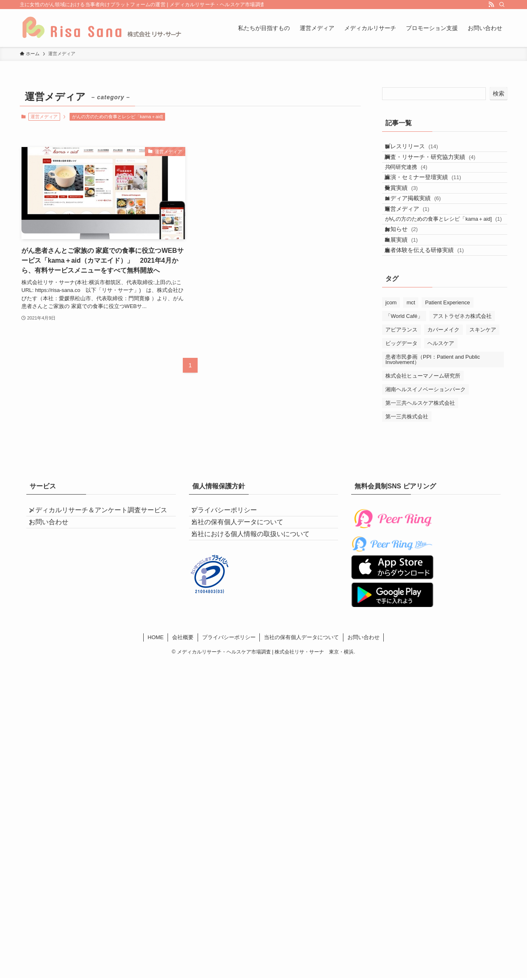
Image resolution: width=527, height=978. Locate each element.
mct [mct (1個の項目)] (410, 381)
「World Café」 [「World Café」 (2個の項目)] (404, 395)
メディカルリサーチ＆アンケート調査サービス (102, 597)
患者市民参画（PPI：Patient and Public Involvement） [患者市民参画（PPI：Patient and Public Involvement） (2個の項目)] (432, 438)
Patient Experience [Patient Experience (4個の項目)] (447, 381)
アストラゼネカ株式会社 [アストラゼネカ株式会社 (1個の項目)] (462, 395)
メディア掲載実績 (420, 234)
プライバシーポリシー (232, 592)
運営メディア (414, 251)
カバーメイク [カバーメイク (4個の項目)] (443, 408)
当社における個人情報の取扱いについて (258, 631)
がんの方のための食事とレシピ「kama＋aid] (117, 116)
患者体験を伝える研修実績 (432, 325)
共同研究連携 (416, 183)
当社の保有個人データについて (245, 612)
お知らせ (409, 291)
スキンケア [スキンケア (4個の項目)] (482, 408)
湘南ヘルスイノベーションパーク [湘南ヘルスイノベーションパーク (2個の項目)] (425, 468)
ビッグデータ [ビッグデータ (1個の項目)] (401, 422)
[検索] (502, 4)
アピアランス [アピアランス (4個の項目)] (401, 408)
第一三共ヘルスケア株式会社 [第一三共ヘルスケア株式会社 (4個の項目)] (420, 481)
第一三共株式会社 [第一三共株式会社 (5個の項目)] (406, 495)
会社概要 (183, 727)
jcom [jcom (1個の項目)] (390, 381)
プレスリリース (419, 149)
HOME (156, 727)
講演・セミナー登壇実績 (430, 199)
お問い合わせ (56, 621)
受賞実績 (409, 216)
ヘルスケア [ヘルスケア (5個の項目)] (440, 422)
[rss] (491, 4)
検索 (498, 93)
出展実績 (409, 308)
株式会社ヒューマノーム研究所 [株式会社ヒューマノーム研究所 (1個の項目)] (422, 454)
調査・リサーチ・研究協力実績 (437, 166)
